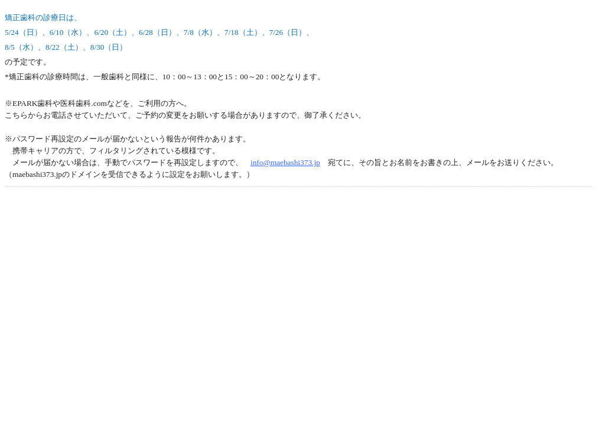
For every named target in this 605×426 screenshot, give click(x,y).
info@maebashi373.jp (285, 162)
